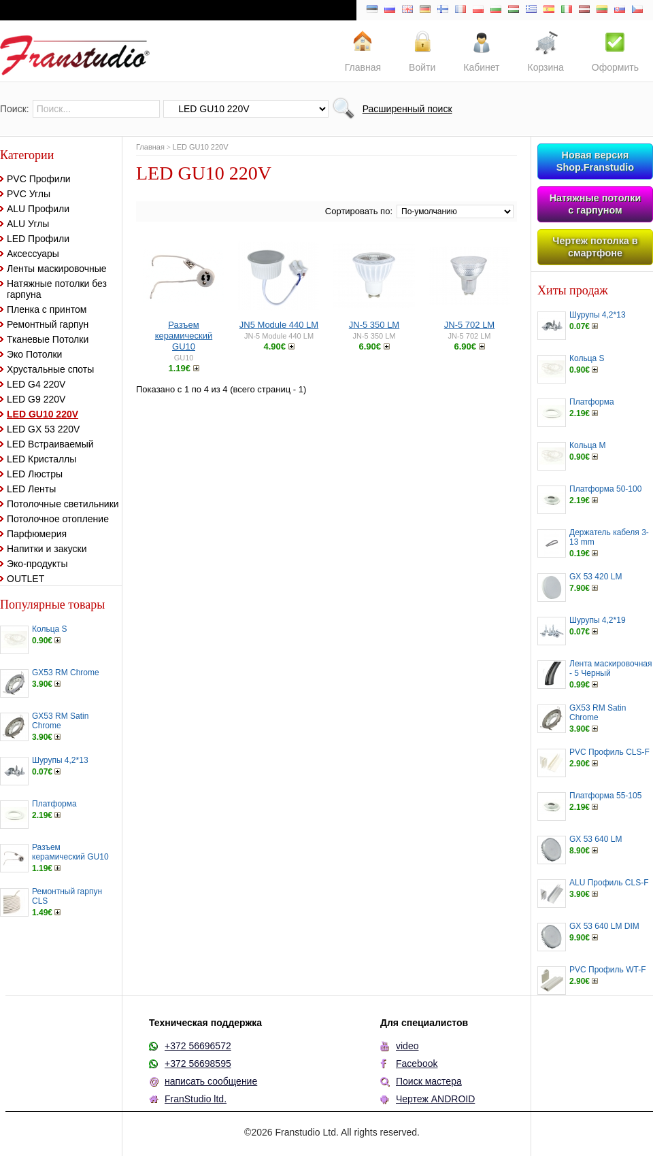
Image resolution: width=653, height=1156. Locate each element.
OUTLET (25, 578)
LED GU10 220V (42, 414)
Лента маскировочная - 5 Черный (610, 668)
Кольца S (49, 629)
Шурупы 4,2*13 (60, 760)
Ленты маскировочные (57, 268)
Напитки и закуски (47, 548)
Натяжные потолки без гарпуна (57, 289)
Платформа (54, 804)
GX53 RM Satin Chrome (60, 720)
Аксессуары (33, 253)
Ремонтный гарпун (47, 324)
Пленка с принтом (46, 309)
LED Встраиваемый (50, 444)
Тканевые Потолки (47, 339)
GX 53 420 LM (595, 576)
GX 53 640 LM (595, 839)
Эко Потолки (34, 354)
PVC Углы (28, 193)
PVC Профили (39, 178)
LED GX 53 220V (43, 429)
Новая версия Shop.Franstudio (595, 161)
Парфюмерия (37, 533)
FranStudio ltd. (196, 1098)
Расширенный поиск (407, 108)
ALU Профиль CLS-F (608, 882)
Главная (150, 147)
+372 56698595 (198, 1063)
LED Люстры (35, 474)
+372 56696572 (198, 1045)
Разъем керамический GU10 (70, 852)
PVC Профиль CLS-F (609, 752)
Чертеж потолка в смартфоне (594, 246)
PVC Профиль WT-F (607, 969)
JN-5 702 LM (469, 325)
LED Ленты (31, 488)
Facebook (416, 1063)
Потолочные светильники (63, 503)
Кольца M (587, 445)
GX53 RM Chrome (65, 672)
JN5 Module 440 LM (278, 325)
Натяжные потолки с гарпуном (595, 204)
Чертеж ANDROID (435, 1098)
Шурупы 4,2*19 (597, 620)
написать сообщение (211, 1081)
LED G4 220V (36, 384)
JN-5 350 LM (374, 325)
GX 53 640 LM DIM (604, 926)
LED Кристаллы (41, 459)
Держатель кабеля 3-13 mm (609, 537)
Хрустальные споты (50, 369)
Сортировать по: (358, 211)
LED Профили (38, 238)
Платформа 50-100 (605, 489)
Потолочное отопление (58, 518)
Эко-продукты (37, 563)
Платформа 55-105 (605, 795)
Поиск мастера (429, 1081)
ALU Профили (38, 208)
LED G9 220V (36, 399)
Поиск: (14, 108)
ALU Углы (28, 223)
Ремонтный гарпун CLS (67, 896)
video (407, 1045)
